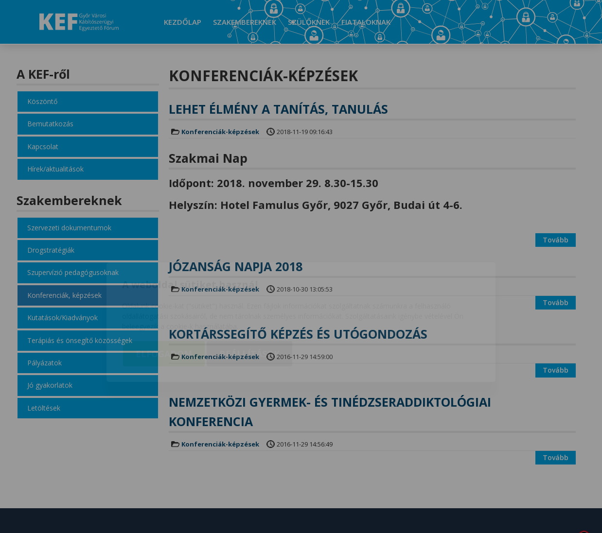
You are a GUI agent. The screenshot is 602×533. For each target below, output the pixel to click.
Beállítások (249, 298)
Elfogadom (164, 298)
